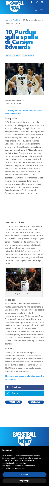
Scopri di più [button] (24, 481)
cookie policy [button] (21, 463)
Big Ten (9, 56)
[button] (46, 450)
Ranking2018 (28, 56)
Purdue (17, 56)
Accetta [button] (24, 475)
